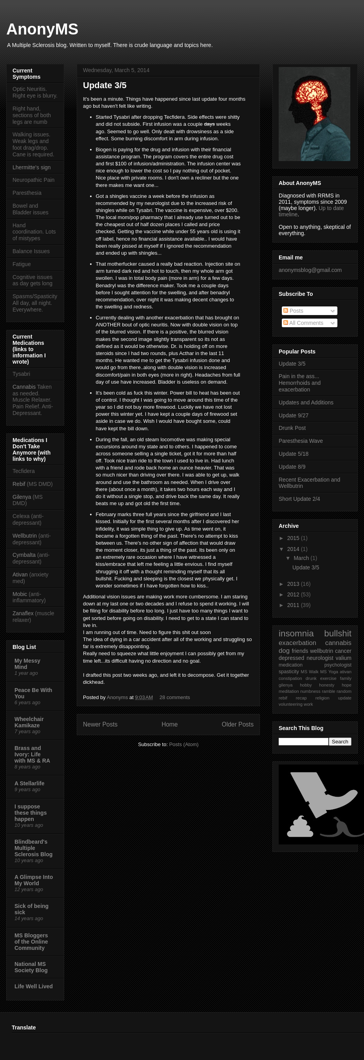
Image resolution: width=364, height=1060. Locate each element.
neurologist (319, 658)
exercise (328, 678)
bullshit (337, 633)
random (344, 691)
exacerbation (297, 643)
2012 (294, 594)
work (308, 704)
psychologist (337, 665)
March (302, 558)
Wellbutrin (25, 536)
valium (343, 658)
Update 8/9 (292, 467)
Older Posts (238, 724)
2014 (294, 549)
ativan (345, 671)
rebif (283, 698)
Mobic (20, 594)
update (344, 698)
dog (284, 650)
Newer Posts (100, 724)
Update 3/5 (104, 85)
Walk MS (317, 671)
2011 (294, 605)
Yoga (333, 671)
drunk (311, 678)
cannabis (338, 643)
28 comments (175, 697)
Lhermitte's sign (32, 167)
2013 (294, 584)
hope (346, 685)
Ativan (20, 574)
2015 (294, 538)
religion (322, 698)
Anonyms (118, 697)
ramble (328, 691)
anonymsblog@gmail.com (310, 270)
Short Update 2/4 (299, 499)
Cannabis (24, 387)
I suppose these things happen (30, 812)
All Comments (303, 323)
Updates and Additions (306, 402)
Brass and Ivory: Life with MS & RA (32, 754)
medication (291, 665)
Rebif (19, 484)
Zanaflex (23, 613)
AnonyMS (42, 29)
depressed (291, 658)
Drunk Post (292, 428)
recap (301, 698)
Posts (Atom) (183, 744)
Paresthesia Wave (301, 441)
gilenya (285, 685)
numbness (310, 691)
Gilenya (22, 497)
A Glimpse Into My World (33, 880)
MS (304, 671)
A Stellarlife (29, 783)
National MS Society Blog (31, 967)
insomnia (296, 633)
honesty (326, 685)
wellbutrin (321, 651)
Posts (293, 311)
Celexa (21, 516)
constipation (290, 678)
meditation (289, 691)
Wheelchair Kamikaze (29, 722)
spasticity (289, 671)
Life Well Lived (33, 986)
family (345, 678)
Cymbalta (24, 555)
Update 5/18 (293, 454)
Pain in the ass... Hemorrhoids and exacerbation (300, 383)
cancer (343, 651)
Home (170, 724)
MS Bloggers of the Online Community (31, 941)
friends (300, 651)
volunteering (291, 704)
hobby (306, 685)
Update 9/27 (293, 415)
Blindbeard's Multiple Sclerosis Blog (33, 848)
